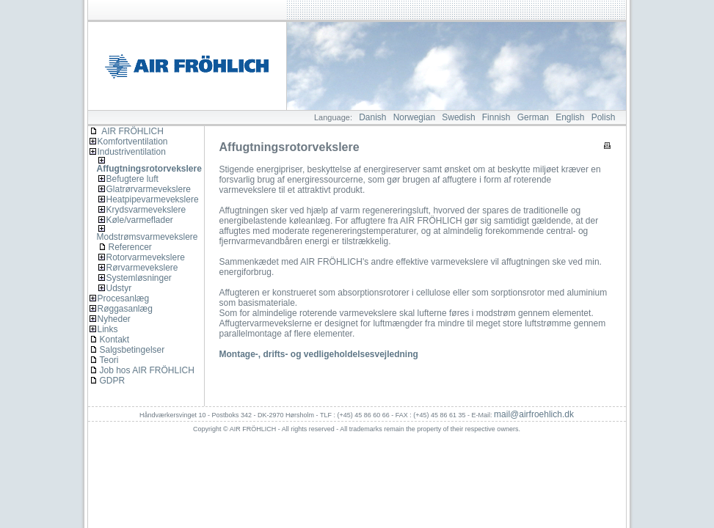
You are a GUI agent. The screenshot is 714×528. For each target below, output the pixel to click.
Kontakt (115, 339)
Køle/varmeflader (139, 220)
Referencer (130, 247)
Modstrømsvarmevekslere (147, 237)
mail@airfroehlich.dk (534, 414)
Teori (109, 360)
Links (108, 329)
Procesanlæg (124, 298)
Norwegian (414, 117)
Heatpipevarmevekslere (152, 199)
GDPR (112, 380)
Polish (603, 117)
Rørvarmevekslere (142, 268)
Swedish (458, 117)
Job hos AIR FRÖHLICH (147, 370)
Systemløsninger (139, 278)
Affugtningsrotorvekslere (149, 169)
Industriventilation (132, 152)
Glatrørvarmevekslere (148, 189)
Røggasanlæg (125, 309)
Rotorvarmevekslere (145, 257)
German (533, 117)
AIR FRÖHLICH (127, 131)
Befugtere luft (132, 179)
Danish (372, 117)
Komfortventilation (133, 141)
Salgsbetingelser (132, 350)
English (569, 117)
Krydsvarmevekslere (146, 210)
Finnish (496, 117)
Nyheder (114, 319)
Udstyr (119, 288)
